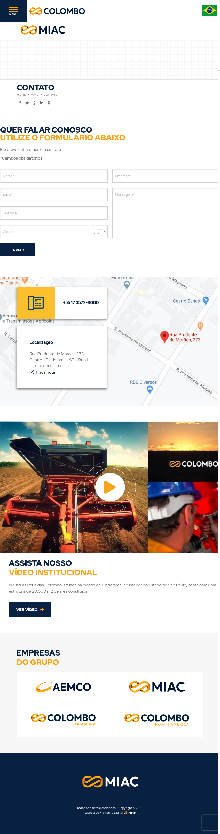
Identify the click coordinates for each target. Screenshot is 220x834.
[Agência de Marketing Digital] (130, 812)
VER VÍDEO (30, 609)
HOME (21, 95)
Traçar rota (42, 372)
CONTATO (51, 95)
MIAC (35, 95)
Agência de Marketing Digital (103, 813)
